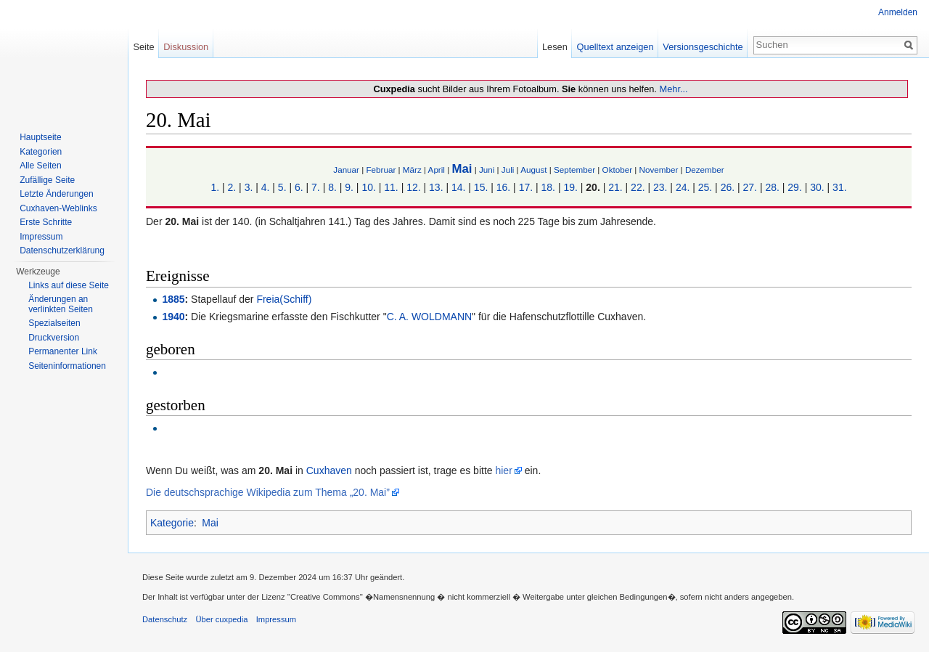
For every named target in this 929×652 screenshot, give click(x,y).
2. (232, 187)
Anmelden (897, 12)
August (533, 169)
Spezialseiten (54, 323)
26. (727, 187)
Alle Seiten (40, 165)
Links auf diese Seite (68, 285)
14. (458, 187)
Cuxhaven (329, 470)
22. (637, 187)
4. (265, 187)
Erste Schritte (46, 222)
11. (391, 187)
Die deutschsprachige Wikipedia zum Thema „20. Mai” (268, 492)
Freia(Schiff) (283, 299)
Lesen (555, 46)
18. (548, 187)
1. (214, 187)
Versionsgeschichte (702, 46)
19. (570, 187)
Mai (461, 169)
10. (368, 187)
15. (481, 187)
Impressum (41, 237)
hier (503, 470)
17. (526, 187)
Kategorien (41, 152)
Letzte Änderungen (56, 194)
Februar (381, 169)
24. (682, 187)
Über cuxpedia (221, 619)
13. (436, 187)
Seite (143, 46)
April (436, 169)
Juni (486, 169)
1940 (173, 316)
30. (817, 187)
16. (503, 187)
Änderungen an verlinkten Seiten (60, 304)
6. (299, 187)
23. (660, 187)
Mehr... (673, 88)
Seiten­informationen (67, 366)
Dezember (704, 169)
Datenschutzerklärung (62, 250)
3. (249, 187)
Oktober (617, 169)
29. (794, 187)
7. (315, 187)
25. (705, 187)
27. (750, 187)
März (412, 169)
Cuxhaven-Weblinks (58, 208)
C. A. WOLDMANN (429, 316)
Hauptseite (40, 137)
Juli (508, 169)
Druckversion (53, 338)
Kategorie (172, 523)
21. (615, 187)
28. (772, 187)
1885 (173, 299)
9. (349, 187)
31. (839, 187)
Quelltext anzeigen (615, 46)
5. (282, 187)
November (659, 169)
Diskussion (185, 46)
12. (413, 187)
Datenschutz (164, 619)
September (574, 169)
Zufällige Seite (47, 180)
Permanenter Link (62, 351)
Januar (346, 169)
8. (332, 187)
